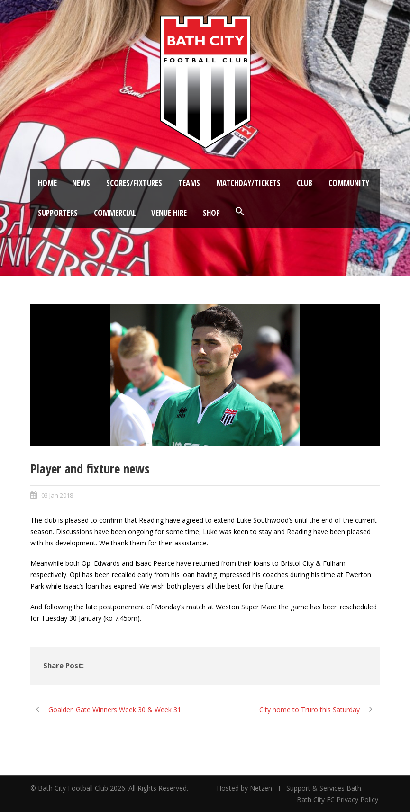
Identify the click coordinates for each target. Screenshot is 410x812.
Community (348, 183)
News (81, 183)
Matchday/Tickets (248, 183)
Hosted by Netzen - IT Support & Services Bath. (290, 788)
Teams (189, 183)
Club (304, 183)
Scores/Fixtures (134, 183)
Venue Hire (169, 212)
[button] (240, 211)
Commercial (115, 212)
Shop (211, 212)
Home (47, 183)
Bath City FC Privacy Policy (338, 799)
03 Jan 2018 (57, 495)
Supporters (58, 212)
